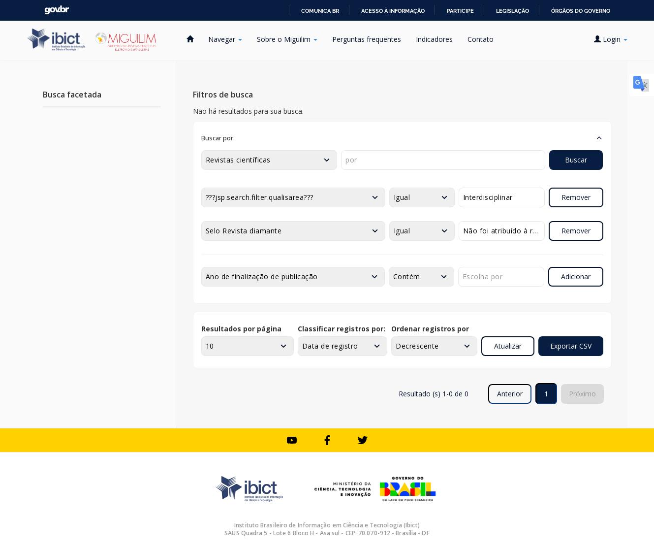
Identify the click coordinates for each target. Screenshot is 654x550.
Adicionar (576, 276)
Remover (576, 197)
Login (610, 39)
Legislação (512, 10)
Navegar (225, 39)
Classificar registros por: (341, 328)
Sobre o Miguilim (287, 39)
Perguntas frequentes (366, 39)
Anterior (510, 393)
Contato (480, 39)
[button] (402, 137)
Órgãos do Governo (580, 10)
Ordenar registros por (430, 328)
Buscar (576, 159)
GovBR (56, 10)
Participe (460, 10)
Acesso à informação (393, 10)
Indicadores (434, 39)
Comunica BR (320, 10)
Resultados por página (241, 328)
